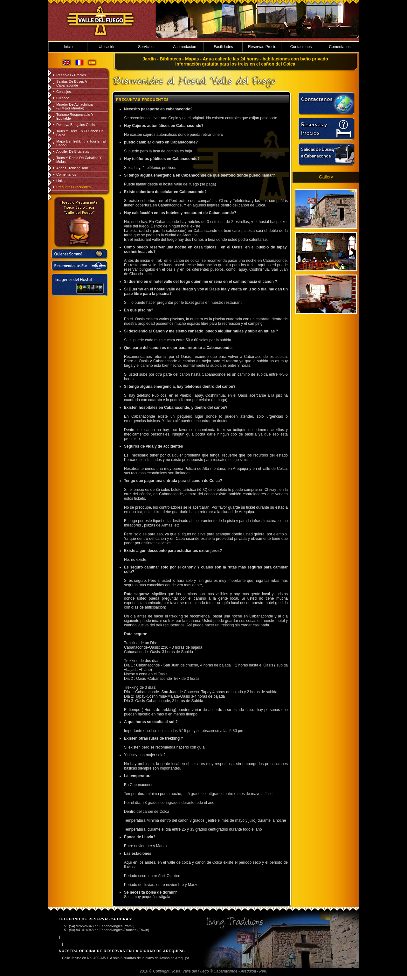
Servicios (146, 47)
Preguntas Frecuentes (73, 187)
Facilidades (223, 47)
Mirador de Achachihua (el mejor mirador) (74, 106)
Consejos (63, 92)
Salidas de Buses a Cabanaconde (71, 83)
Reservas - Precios (71, 75)
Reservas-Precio (262, 47)
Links (60, 181)
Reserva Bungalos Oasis (75, 125)
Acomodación (184, 47)
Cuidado (62, 98)
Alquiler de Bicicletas (72, 151)
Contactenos (301, 47)
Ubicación (107, 47)
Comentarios (339, 47)
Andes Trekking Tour (72, 168)
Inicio (68, 47)
